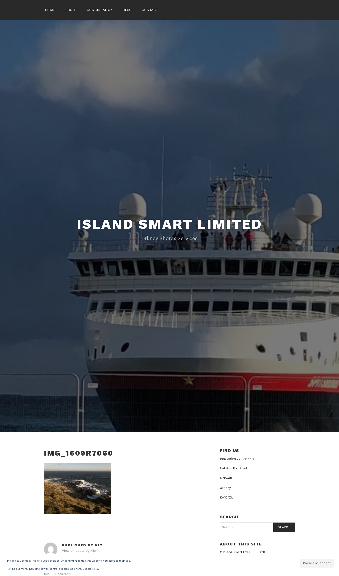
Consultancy (99, 10)
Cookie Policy (91, 568)
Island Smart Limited (169, 224)
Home (50, 10)
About (71, 10)
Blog (127, 10)
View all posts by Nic (79, 550)
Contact (150, 10)
